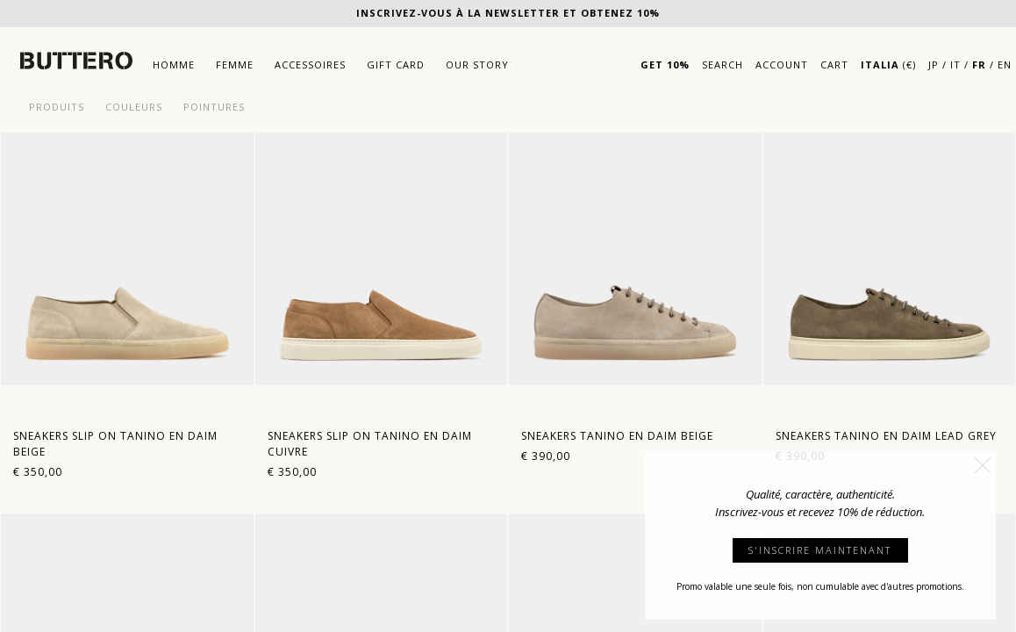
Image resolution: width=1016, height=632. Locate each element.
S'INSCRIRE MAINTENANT (819, 550)
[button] (982, 465)
